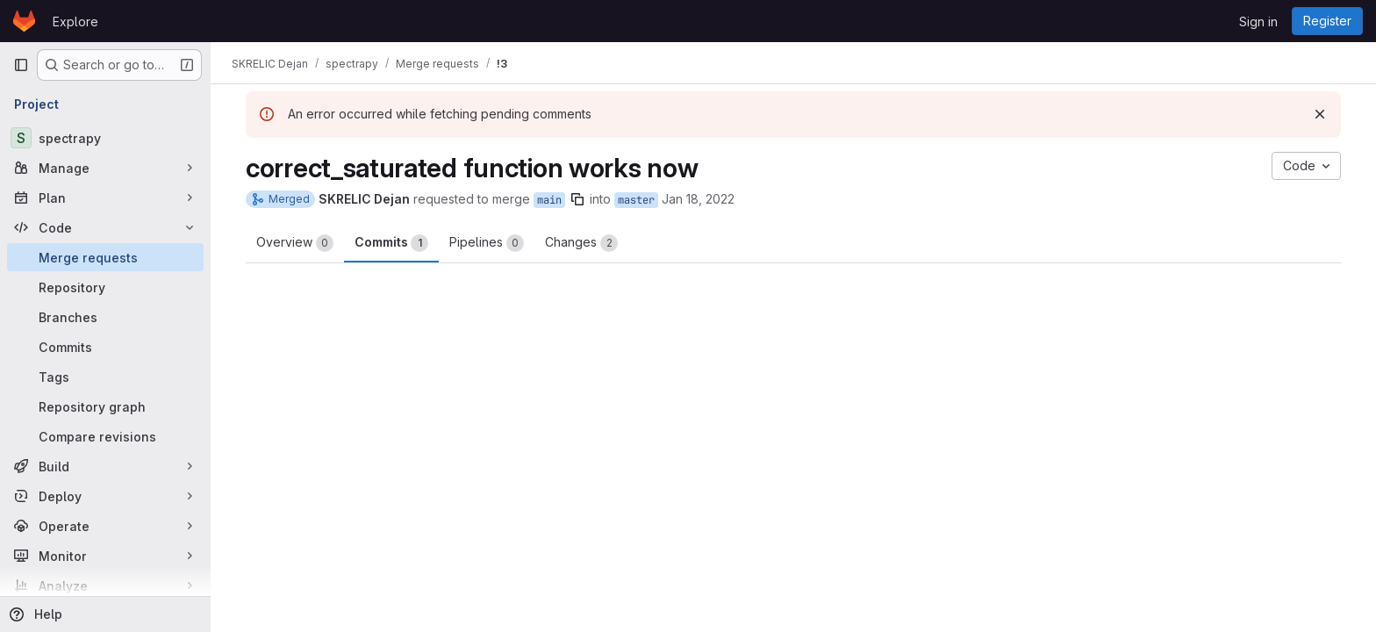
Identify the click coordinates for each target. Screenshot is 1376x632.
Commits (391, 243)
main (549, 200)
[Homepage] (24, 21)
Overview (294, 243)
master (636, 200)
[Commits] (105, 347)
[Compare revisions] (105, 436)
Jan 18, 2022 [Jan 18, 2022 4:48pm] (698, 198)
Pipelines (486, 243)
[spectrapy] (105, 138)
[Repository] (105, 287)
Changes (581, 243)
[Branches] (105, 317)
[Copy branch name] (577, 199)
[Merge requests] (105, 257)
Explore (75, 21)
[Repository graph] (105, 406)
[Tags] (105, 377)
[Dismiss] (1319, 114)
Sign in (1258, 21)
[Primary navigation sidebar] (21, 65)
